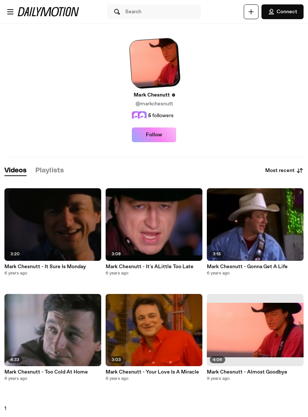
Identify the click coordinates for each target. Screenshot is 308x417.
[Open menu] (10, 11)
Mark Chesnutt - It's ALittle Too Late (150, 267)
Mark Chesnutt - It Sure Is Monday (45, 267)
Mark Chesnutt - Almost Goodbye (247, 372)
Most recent (284, 170)
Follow (154, 135)
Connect (282, 11)
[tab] (15, 170)
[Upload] (251, 11)
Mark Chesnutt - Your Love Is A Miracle (152, 372)
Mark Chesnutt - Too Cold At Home (46, 372)
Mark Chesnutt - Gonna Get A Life (247, 267)
